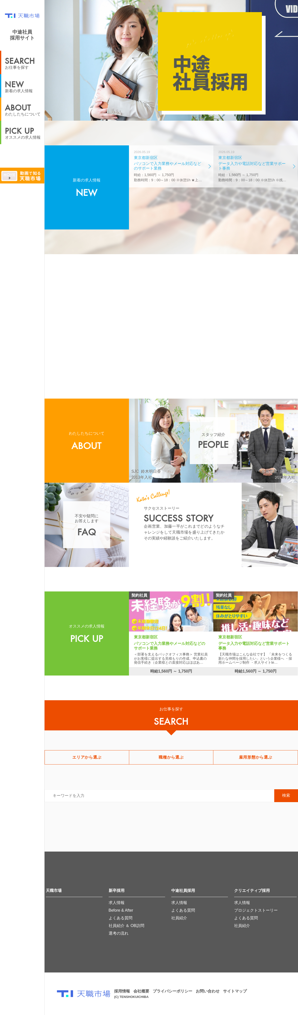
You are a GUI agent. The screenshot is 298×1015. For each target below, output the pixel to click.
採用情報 (122, 991)
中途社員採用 (183, 891)
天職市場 (54, 891)
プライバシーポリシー (172, 991)
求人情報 (116, 903)
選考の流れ (118, 933)
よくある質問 (120, 918)
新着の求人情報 (24, 85)
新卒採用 (116, 891)
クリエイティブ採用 (252, 891)
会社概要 (141, 991)
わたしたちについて (24, 108)
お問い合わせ (208, 991)
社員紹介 (179, 918)
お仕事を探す (24, 61)
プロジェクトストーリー (256, 910)
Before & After (121, 910)
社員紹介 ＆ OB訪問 (126, 926)
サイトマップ (235, 991)
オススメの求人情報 (24, 131)
